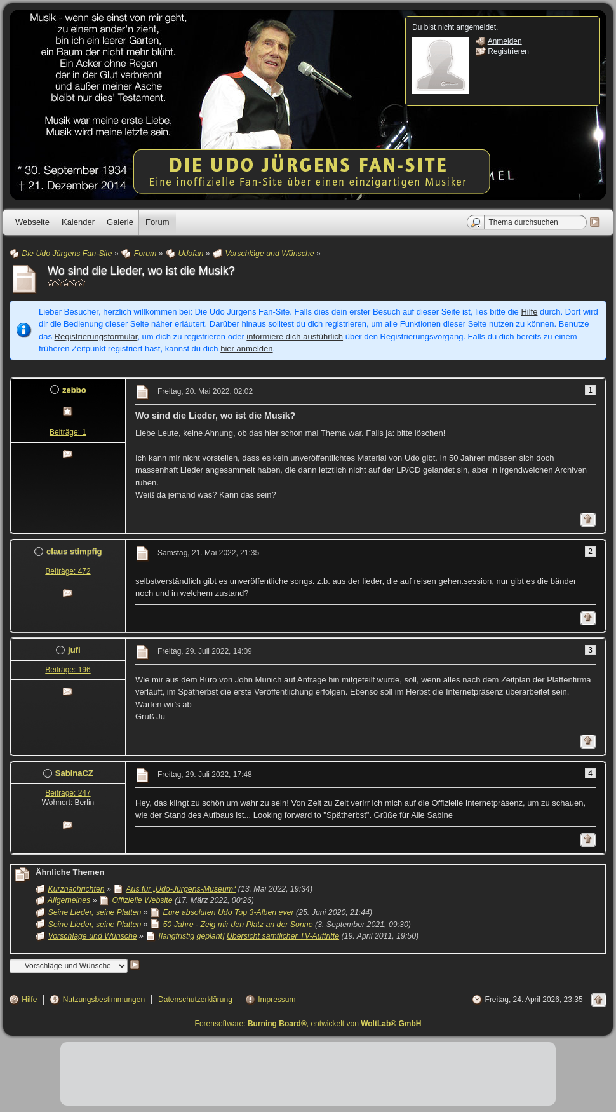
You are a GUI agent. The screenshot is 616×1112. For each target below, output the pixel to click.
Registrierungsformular (96, 336)
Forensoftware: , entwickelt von (308, 1023)
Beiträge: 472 (67, 571)
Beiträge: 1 (68, 432)
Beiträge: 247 (67, 793)
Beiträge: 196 (67, 669)
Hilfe (529, 311)
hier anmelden (246, 348)
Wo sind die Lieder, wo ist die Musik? (141, 270)
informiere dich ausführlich (294, 336)
